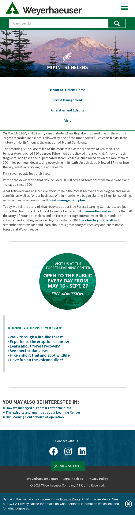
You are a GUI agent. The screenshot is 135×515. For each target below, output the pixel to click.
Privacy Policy (98, 478)
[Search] (58, 23)
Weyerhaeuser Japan (42, 478)
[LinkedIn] (82, 451)
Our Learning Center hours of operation (35, 417)
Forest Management (67, 100)
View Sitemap (70, 466)
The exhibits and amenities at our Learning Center (43, 412)
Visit (67, 120)
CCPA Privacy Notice (24, 504)
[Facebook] (53, 451)
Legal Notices (72, 478)
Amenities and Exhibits (67, 110)
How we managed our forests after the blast (38, 408)
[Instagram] (68, 451)
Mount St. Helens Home (67, 90)
